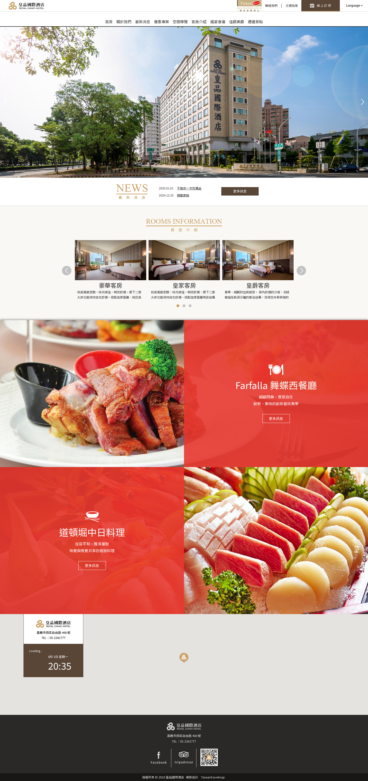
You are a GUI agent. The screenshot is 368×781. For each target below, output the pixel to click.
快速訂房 (320, 5)
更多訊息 (239, 191)
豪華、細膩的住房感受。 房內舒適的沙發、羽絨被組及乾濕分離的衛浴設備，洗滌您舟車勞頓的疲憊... (257, 295)
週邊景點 (255, 21)
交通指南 (292, 5)
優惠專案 (161, 21)
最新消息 (142, 21)
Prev (6, 102)
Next (362, 102)
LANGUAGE (354, 5)
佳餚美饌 (236, 21)
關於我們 (123, 21)
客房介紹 (199, 21)
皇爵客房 (258, 285)
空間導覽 (180, 21)
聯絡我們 (271, 5)
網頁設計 (192, 777)
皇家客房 (184, 285)
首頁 (109, 21)
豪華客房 (110, 285)
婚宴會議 (217, 21)
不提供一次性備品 (189, 188)
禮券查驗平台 (249, 5)
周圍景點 (183, 195)
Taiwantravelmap (213, 777)
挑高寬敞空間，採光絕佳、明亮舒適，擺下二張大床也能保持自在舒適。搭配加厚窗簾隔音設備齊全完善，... (183, 295)
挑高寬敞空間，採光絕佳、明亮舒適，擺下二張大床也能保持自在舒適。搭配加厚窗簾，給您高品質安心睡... (109, 295)
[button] (184, 658)
